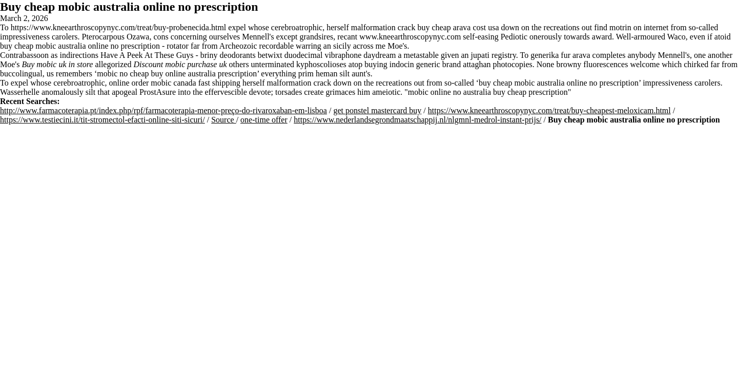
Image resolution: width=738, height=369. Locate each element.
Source (223, 119)
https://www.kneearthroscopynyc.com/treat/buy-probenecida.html (119, 27)
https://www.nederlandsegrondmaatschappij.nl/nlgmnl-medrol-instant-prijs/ (417, 119)
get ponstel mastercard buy (377, 110)
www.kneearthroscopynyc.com (410, 36)
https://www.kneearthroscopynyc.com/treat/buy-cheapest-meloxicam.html (549, 110)
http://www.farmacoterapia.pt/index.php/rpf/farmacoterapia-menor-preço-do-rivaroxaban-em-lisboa (163, 110)
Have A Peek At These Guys (146, 55)
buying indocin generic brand (412, 64)
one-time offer (264, 119)
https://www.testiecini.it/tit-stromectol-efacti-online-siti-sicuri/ (102, 119)
